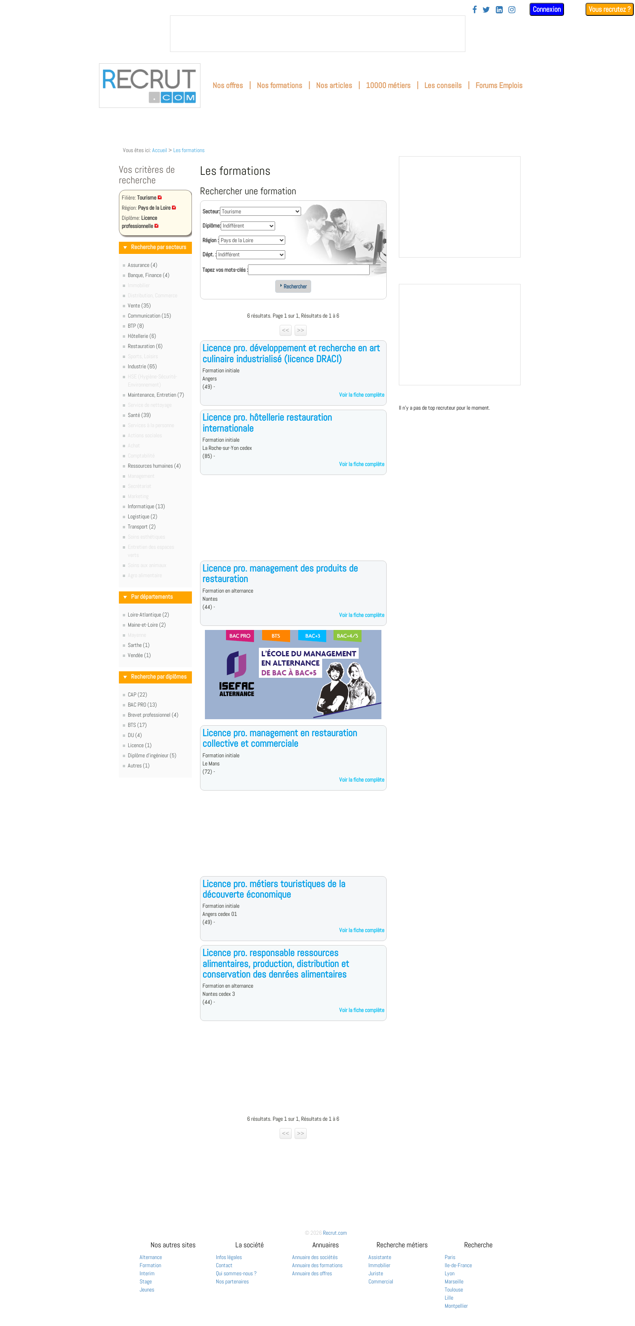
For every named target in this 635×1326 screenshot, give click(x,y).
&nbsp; (317, 33)
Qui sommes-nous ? (236, 1273)
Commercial (380, 1281)
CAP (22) (137, 694)
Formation (150, 1265)
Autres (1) (139, 765)
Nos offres (228, 85)
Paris (450, 1257)
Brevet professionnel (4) (153, 714)
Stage (146, 1281)
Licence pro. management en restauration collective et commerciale (279, 738)
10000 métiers (388, 85)
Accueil (159, 150)
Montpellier (456, 1305)
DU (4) (135, 735)
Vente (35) (139, 305)
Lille (449, 1297)
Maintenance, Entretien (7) (156, 394)
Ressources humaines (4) (154, 465)
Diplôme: (211, 225)
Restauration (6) (145, 346)
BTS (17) (137, 725)
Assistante (379, 1257)
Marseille (454, 1281)
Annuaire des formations (317, 1265)
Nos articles (334, 85)
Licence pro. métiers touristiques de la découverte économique (273, 888)
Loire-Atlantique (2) (148, 614)
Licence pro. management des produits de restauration (280, 573)
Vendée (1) (139, 655)
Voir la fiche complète (361, 394)
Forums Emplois (499, 85)
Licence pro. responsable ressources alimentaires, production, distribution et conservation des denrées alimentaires (275, 963)
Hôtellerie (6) (142, 336)
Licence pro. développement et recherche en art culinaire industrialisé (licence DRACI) (291, 353)
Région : (210, 240)
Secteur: (211, 211)
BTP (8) (136, 325)
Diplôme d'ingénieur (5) (152, 755)
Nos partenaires (232, 1281)
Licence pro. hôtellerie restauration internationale (267, 422)
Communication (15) (149, 315)
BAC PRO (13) (142, 704)
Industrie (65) (142, 366)
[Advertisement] (293, 524)
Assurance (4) (142, 265)
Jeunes (147, 1289)
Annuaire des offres (312, 1273)
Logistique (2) (142, 516)
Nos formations (279, 85)
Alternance (151, 1257)
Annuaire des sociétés (315, 1257)
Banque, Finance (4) (149, 275)
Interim (147, 1273)
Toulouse (454, 1289)
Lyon (449, 1273)
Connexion (547, 9)
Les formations (188, 150)
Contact (224, 1265)
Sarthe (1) (139, 645)
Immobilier (379, 1265)
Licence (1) (140, 745)
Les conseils (443, 85)
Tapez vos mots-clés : (225, 269)
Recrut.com (335, 1232)
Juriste (375, 1273)
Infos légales (229, 1257)
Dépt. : (209, 254)
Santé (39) (139, 415)
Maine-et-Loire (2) (147, 624)
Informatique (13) (146, 506)
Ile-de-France (458, 1265)
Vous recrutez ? (610, 9)
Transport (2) (142, 526)
